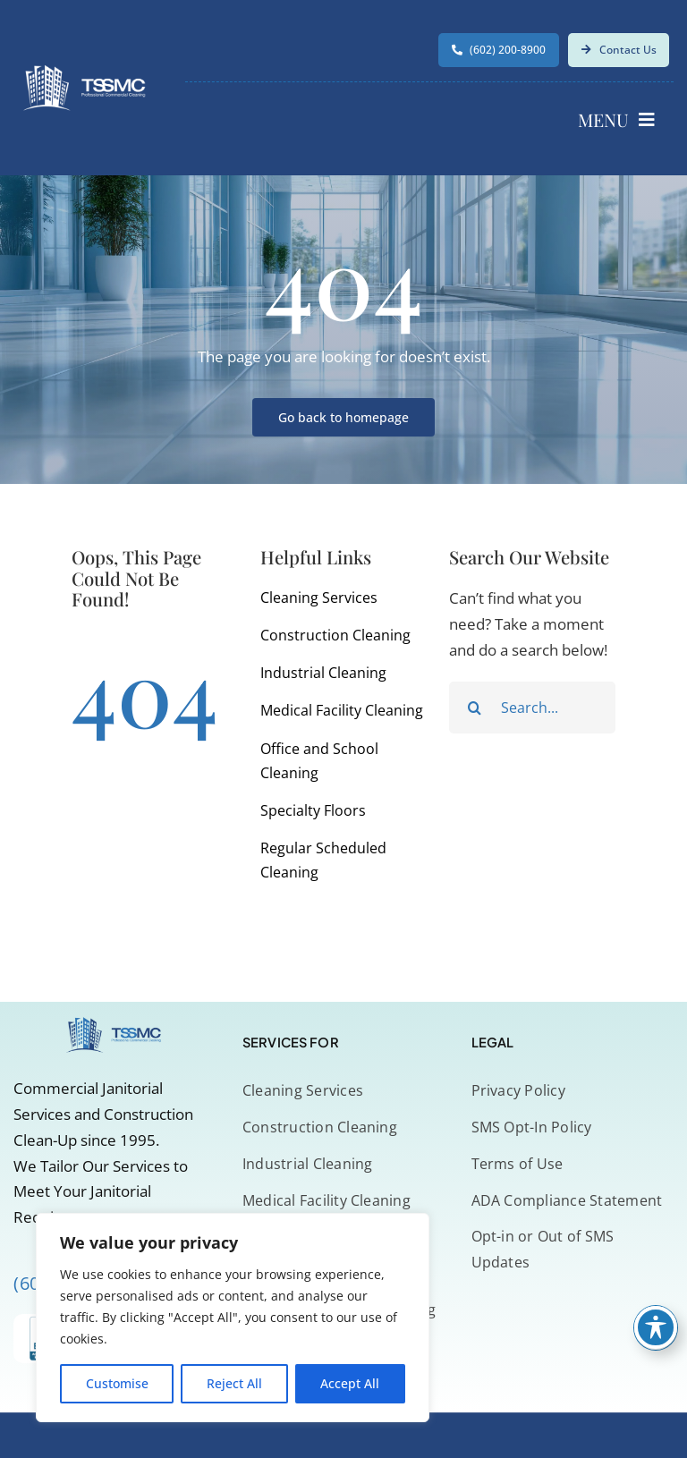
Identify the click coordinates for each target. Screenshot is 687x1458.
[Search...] (532, 707)
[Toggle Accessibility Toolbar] (655, 1327)
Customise (117, 1383)
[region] (232, 1317)
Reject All (234, 1383)
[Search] (475, 707)
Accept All (349, 1383)
